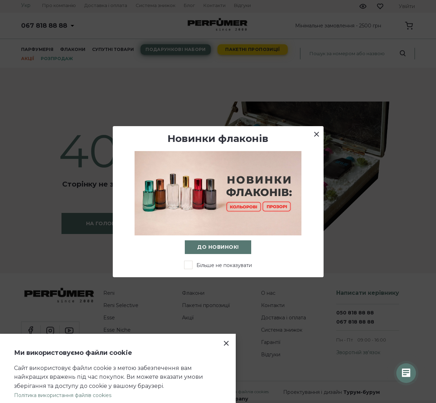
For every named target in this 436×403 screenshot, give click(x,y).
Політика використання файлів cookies (62, 395)
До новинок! (218, 247)
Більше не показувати (224, 265)
